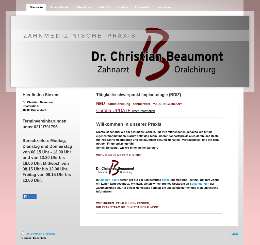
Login (235, 233)
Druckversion (31, 233)
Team (165, 179)
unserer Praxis (109, 179)
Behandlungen (199, 183)
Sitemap (49, 233)
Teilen (30, 196)
